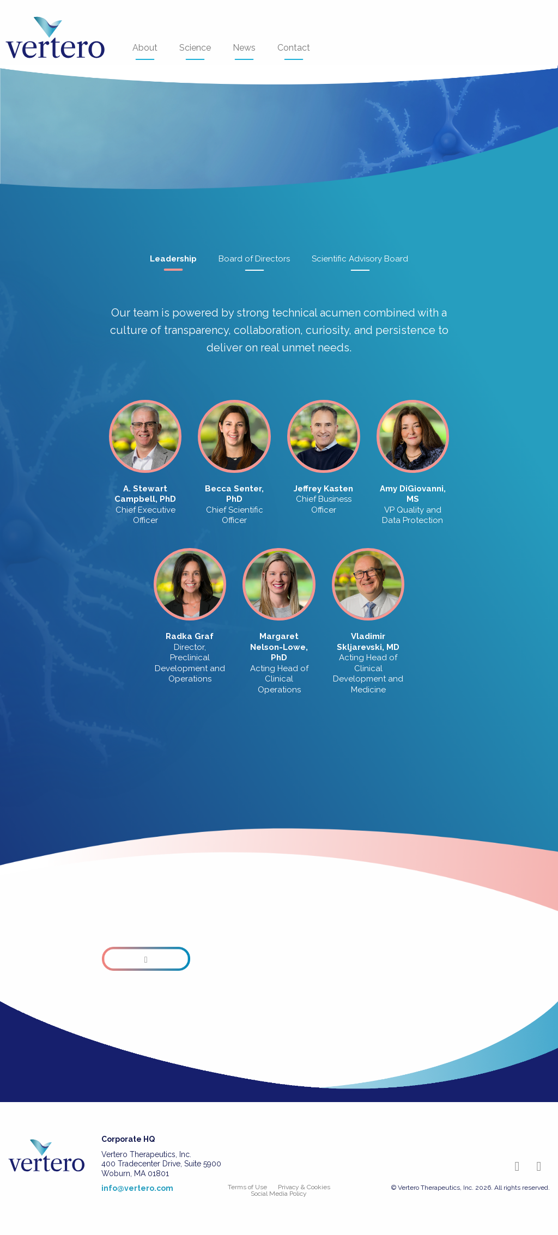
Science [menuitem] (195, 51)
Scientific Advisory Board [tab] (360, 263)
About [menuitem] (144, 51)
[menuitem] (63, 38)
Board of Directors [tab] (254, 263)
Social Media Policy (279, 1193)
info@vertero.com (137, 1188)
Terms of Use (247, 1187)
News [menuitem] (244, 51)
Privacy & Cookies (304, 1187)
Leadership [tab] (173, 263)
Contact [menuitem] (293, 51)
